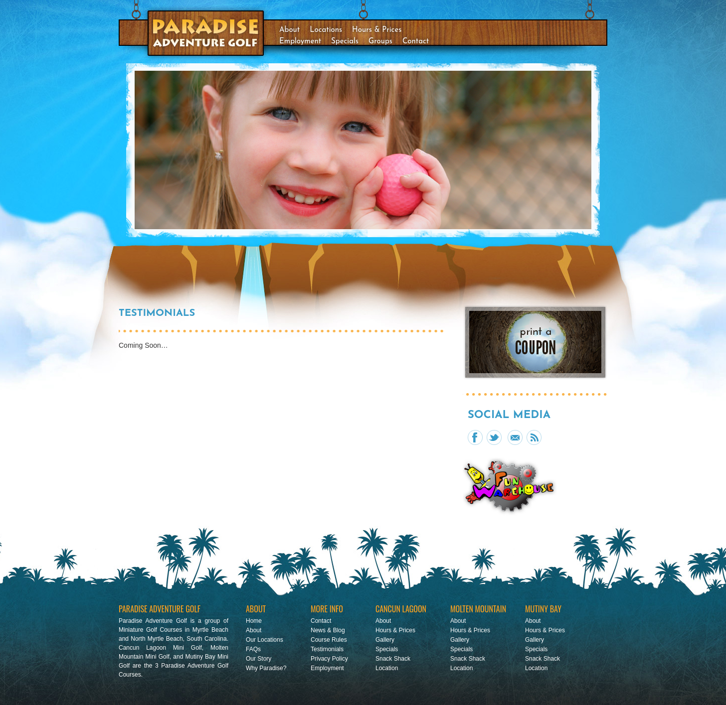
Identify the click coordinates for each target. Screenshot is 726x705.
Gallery (384, 639)
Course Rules (329, 639)
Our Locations (264, 639)
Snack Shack (392, 658)
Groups (380, 41)
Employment (300, 41)
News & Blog (328, 630)
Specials (345, 41)
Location (386, 668)
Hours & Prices (376, 30)
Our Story (258, 658)
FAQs (253, 649)
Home (254, 620)
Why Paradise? (266, 668)
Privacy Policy (329, 658)
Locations (326, 30)
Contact (415, 41)
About (289, 30)
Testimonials (327, 649)
